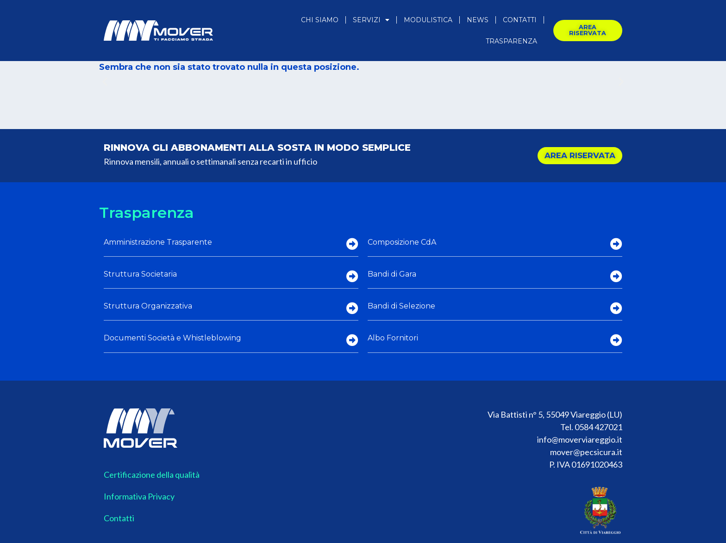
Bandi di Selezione (401, 306)
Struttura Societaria (140, 274)
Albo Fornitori (393, 337)
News (477, 20)
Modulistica (428, 20)
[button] (105, 81)
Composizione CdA (402, 242)
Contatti (520, 20)
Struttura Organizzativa (148, 306)
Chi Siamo (319, 20)
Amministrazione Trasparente (158, 242)
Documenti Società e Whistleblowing (172, 337)
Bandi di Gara (392, 274)
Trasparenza (511, 41)
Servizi (371, 20)
